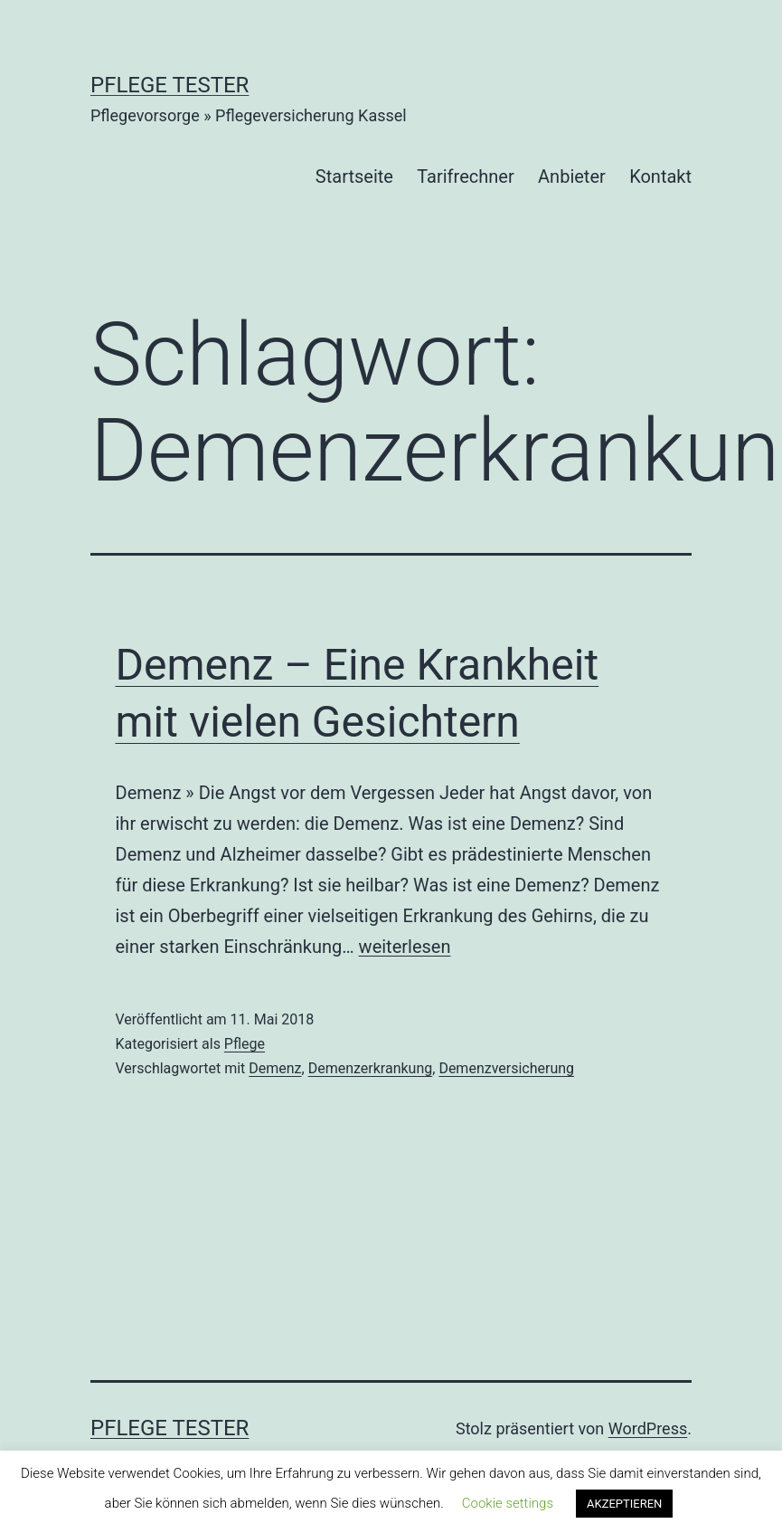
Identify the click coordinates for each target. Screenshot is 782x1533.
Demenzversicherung (506, 1068)
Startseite (354, 176)
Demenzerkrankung (370, 1068)
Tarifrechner (465, 176)
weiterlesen (405, 946)
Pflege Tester (169, 85)
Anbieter (572, 176)
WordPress (647, 1428)
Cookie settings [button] (507, 1503)
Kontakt (660, 176)
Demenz (275, 1068)
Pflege (244, 1043)
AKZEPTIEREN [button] (624, 1503)
